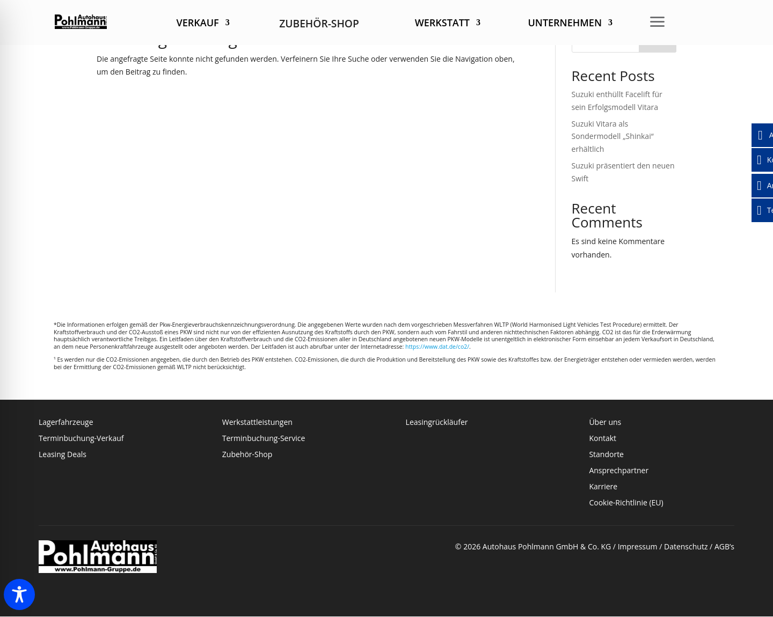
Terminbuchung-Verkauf (81, 439)
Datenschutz (686, 546)
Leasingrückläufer (437, 422)
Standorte (606, 455)
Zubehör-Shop (247, 455)
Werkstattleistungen (257, 422)
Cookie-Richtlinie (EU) (626, 503)
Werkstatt (442, 24)
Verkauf (198, 24)
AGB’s (724, 546)
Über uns (605, 422)
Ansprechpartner (618, 471)
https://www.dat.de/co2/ (437, 346)
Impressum (638, 546)
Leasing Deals (62, 455)
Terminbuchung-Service (263, 439)
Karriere (603, 487)
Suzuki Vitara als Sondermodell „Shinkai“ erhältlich (613, 137)
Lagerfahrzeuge (66, 422)
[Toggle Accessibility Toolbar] (19, 594)
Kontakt (603, 439)
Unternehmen (565, 24)
